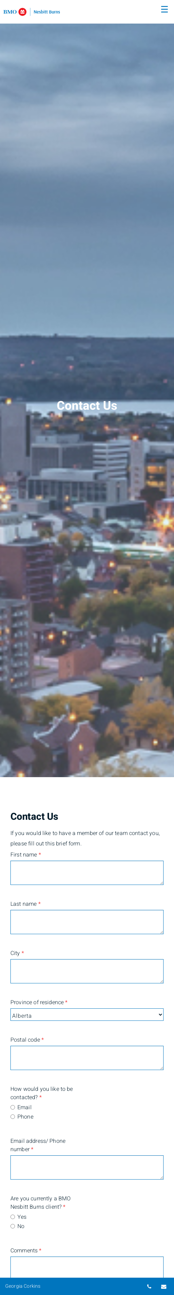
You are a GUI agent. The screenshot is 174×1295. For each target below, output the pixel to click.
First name (25, 855)
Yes (21, 1217)
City (17, 953)
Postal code (27, 1040)
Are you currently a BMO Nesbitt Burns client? (40, 1202)
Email (24, 1107)
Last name (25, 904)
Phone (25, 1117)
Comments (26, 1250)
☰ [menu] (164, 9)
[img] (87, 388)
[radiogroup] (87, 1112)
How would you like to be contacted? (41, 1093)
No (20, 1226)
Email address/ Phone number (37, 1145)
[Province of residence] (87, 1014)
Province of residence (39, 1002)
